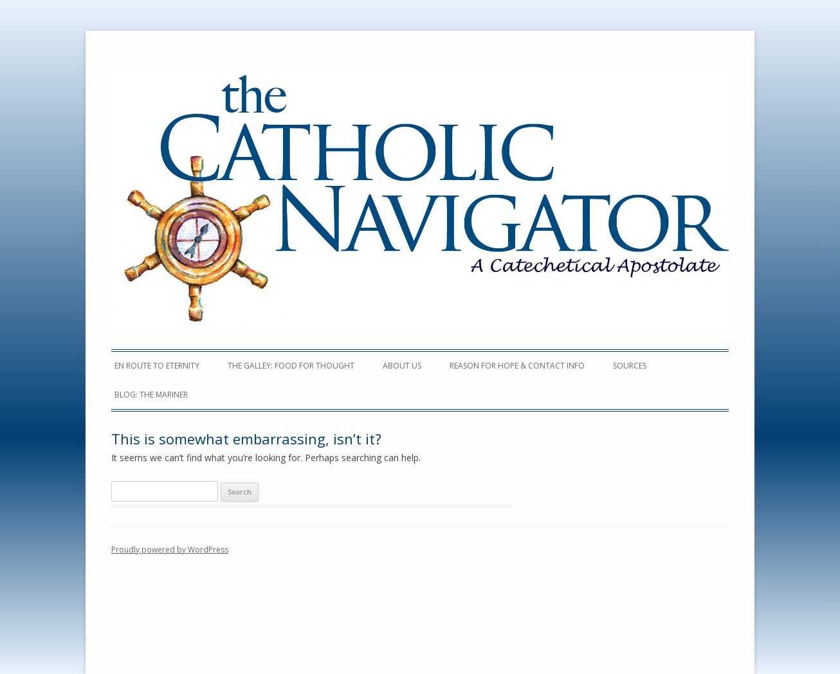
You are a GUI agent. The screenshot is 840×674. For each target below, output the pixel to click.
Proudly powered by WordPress (169, 549)
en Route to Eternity (156, 365)
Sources (629, 365)
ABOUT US (402, 365)
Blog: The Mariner (151, 394)
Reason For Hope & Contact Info (517, 365)
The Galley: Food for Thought (291, 365)
